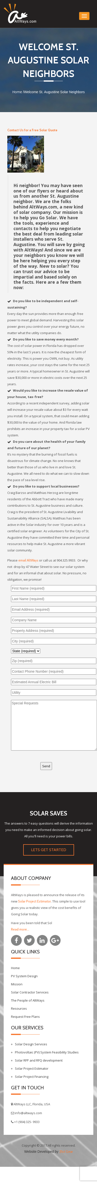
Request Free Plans (25, 1016)
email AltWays (28, 560)
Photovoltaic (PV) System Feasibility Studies (47, 1052)
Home (17, 91)
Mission (16, 984)
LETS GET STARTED (48, 849)
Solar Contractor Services (30, 992)
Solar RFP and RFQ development (39, 1060)
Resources (19, 1008)
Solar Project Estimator (34, 901)
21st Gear (66, 1151)
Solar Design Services (31, 1044)
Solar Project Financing (31, 1076)
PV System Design (24, 976)
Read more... (20, 929)
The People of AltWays (27, 1000)
